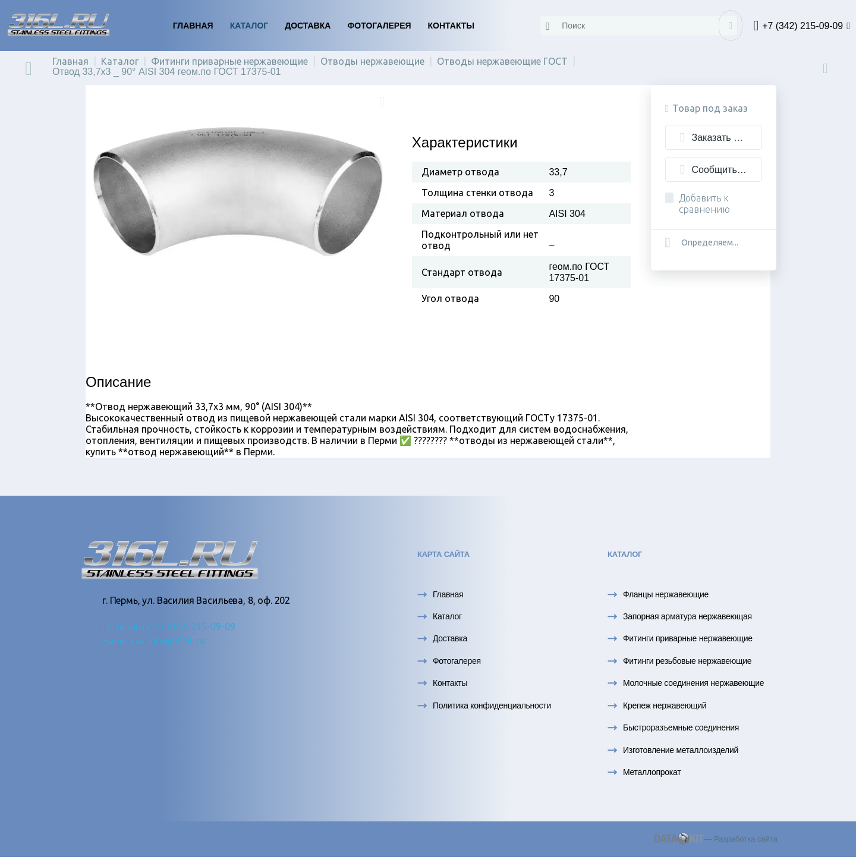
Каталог (249, 25)
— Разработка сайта (716, 839)
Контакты (451, 25)
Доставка (308, 25)
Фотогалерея (379, 25)
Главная (193, 25)
